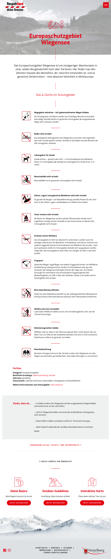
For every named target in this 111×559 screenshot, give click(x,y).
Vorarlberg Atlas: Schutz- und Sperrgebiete (55, 445)
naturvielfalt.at (56, 385)
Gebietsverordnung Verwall (44, 375)
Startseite (42, 548)
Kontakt (55, 548)
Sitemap (68, 548)
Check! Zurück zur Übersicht (56, 461)
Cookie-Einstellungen (55, 553)
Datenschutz (61, 550)
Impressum (45, 550)
